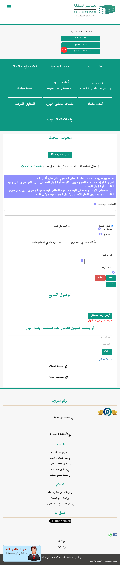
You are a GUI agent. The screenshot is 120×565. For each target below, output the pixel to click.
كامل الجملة (104, 226)
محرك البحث (80, 38)
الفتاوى (25, 105)
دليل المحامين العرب (59, 458)
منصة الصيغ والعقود (59, 475)
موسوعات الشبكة (59, 452)
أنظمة (95, 67)
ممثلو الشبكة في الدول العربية (59, 504)
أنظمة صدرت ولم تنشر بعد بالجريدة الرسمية (95, 86)
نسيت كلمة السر (105, 359)
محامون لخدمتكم (59, 470)
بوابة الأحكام (60, 120)
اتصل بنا (59, 541)
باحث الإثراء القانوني (76, 51)
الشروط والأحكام (96, 561)
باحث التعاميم (80, 44)
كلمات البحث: (107, 205)
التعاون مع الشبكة (59, 498)
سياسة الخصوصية (111, 561)
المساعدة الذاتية (56, 377)
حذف (100, 277)
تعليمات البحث (60, 155)
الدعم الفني (59, 547)
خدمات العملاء (31, 167)
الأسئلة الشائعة (59, 435)
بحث (111, 284)
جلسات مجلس (60, 105)
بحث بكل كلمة (60, 226)
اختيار (110, 277)
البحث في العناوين (82, 243)
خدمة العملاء (56, 366)
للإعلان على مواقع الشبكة (59, 492)
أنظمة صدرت (60, 86)
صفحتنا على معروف (62, 418)
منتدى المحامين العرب (59, 464)
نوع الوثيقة (107, 268)
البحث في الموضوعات (44, 243)
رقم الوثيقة (107, 255)
